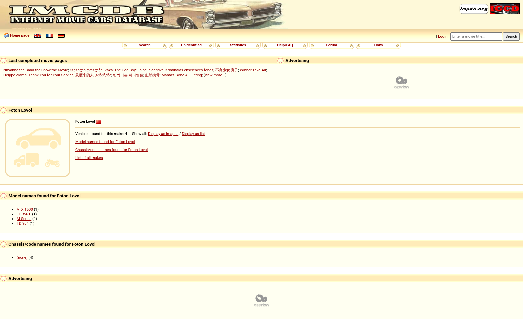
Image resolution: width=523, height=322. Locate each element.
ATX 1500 (25, 209)
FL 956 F (24, 214)
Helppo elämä (15, 75)
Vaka (108, 70)
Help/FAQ (285, 45)
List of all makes (89, 157)
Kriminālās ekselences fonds (189, 70)
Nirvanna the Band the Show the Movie (35, 70)
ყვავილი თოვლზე (86, 70)
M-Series (24, 218)
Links (378, 45)
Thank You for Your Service (51, 75)
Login (442, 36)
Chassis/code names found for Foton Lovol (111, 149)
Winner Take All (253, 70)
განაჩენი (103, 75)
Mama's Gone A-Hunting (181, 75)
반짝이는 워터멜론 (128, 75)
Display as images (163, 133)
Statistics (238, 45)
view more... (215, 75)
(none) (22, 257)
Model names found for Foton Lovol (105, 141)
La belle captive (151, 70)
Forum (331, 45)
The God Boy (125, 70)
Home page (19, 35)
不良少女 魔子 (226, 70)
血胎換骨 (152, 75)
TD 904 (23, 223)
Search (144, 45)
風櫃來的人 (84, 75)
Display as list (193, 133)
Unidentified (191, 45)
